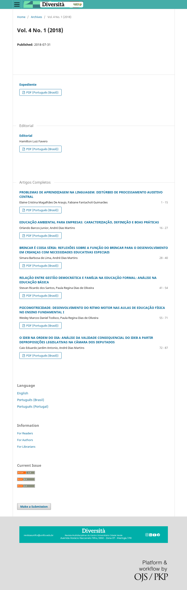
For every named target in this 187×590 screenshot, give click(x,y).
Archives (36, 17)
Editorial (25, 135)
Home (21, 17)
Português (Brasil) (30, 400)
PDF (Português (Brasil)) (42, 92)
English (22, 393)
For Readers (25, 433)
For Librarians (26, 447)
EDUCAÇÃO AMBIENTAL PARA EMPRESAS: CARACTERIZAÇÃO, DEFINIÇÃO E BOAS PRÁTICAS (89, 222)
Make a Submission (34, 507)
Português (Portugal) (32, 406)
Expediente (27, 84)
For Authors (25, 440)
